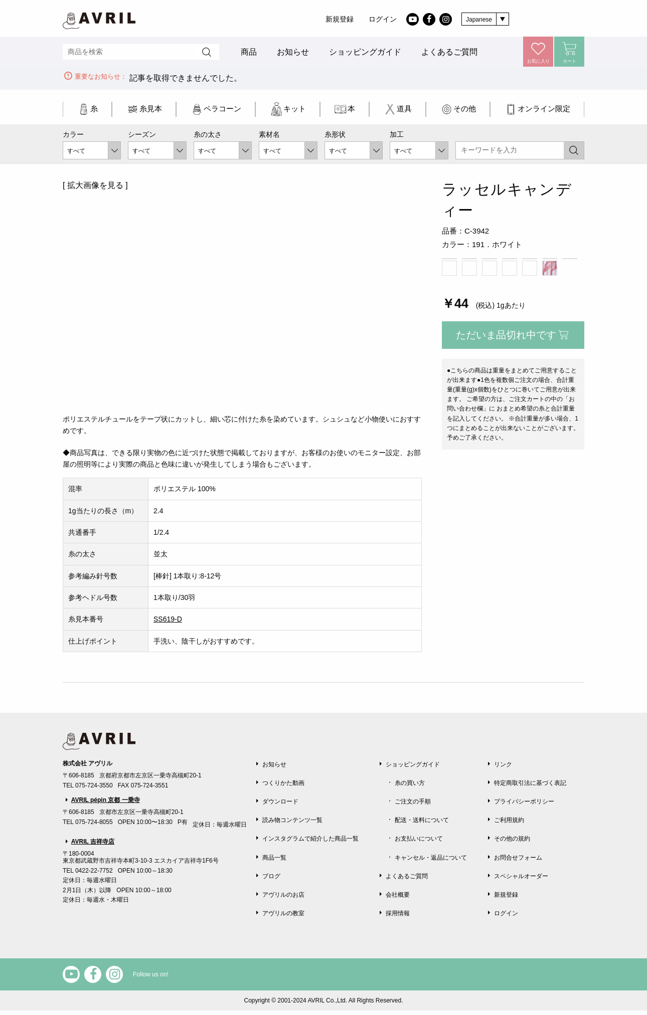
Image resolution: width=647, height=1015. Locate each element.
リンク (503, 768)
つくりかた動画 (283, 787)
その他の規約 (512, 843)
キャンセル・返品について (431, 862)
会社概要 (398, 899)
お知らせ (293, 52)
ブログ (271, 880)
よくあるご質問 (449, 52)
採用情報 (398, 917)
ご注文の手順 (413, 805)
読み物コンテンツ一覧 (292, 824)
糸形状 (335, 134)
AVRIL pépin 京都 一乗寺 (105, 804)
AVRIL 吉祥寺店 (92, 846)
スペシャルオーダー (521, 880)
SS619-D (167, 624)
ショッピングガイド (365, 52)
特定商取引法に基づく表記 (530, 787)
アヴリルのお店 (283, 899)
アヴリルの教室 (283, 917)
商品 (249, 52)
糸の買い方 (410, 787)
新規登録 (340, 19)
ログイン (383, 19)
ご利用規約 (509, 824)
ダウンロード (280, 805)
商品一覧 (274, 862)
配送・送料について (422, 824)
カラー (73, 134)
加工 (397, 134)
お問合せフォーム (518, 862)
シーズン (142, 134)
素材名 (269, 134)
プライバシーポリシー (524, 805)
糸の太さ (208, 134)
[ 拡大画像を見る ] (95, 185)
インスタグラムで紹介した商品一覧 (310, 843)
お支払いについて (419, 843)
